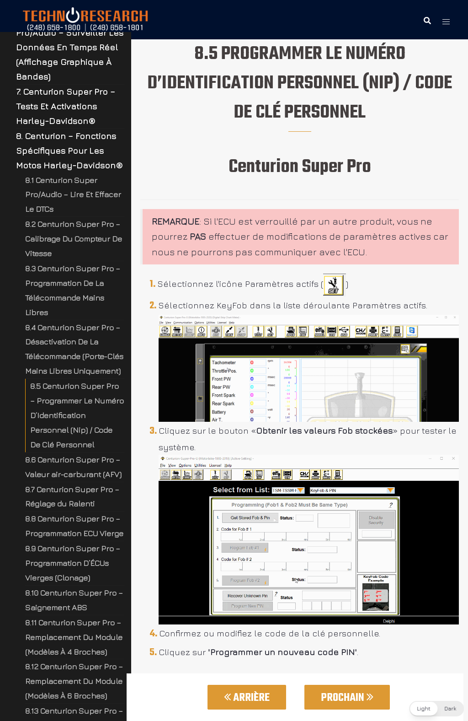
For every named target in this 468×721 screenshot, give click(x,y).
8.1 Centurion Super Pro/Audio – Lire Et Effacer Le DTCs (73, 194)
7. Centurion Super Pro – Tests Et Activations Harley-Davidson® (65, 106)
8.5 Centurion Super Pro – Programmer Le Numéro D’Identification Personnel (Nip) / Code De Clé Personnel (77, 415)
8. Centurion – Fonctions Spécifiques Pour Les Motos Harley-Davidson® (69, 150)
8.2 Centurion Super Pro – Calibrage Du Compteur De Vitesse (73, 238)
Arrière (247, 698)
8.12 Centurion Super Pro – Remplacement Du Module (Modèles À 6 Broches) (74, 681)
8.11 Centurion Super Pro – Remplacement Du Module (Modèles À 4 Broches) (73, 637)
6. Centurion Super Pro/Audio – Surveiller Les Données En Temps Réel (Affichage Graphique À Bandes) (69, 47)
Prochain (347, 698)
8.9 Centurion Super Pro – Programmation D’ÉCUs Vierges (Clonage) (72, 562)
